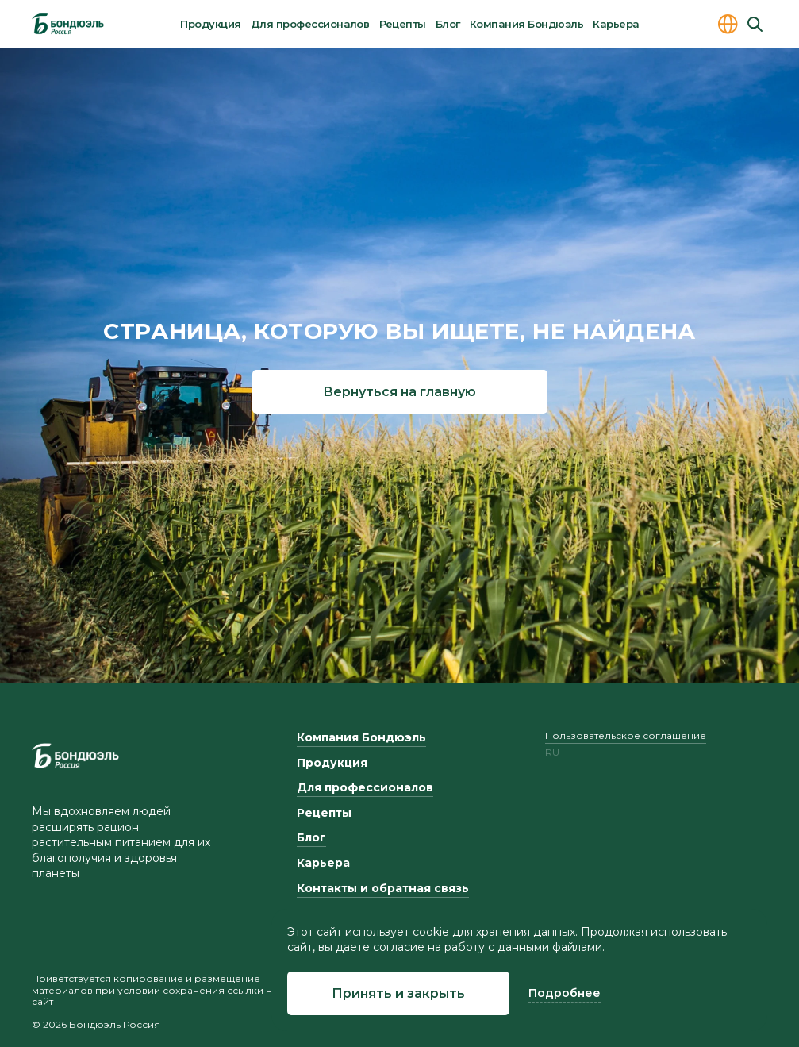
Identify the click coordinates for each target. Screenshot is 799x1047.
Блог (448, 23)
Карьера (616, 23)
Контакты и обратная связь (383, 888)
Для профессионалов (310, 23)
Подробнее (564, 993)
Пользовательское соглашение (625, 735)
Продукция (210, 23)
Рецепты (402, 23)
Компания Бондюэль (526, 23)
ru (552, 752)
